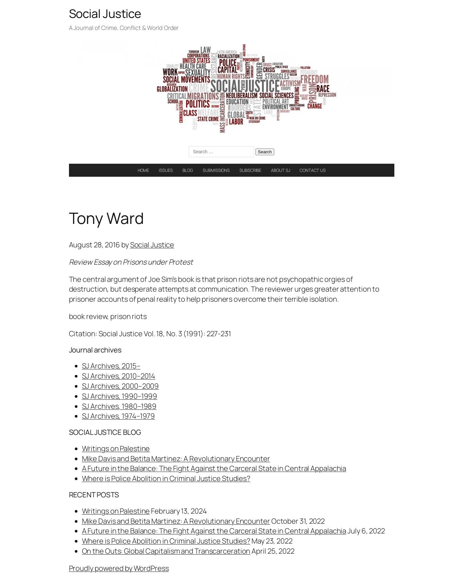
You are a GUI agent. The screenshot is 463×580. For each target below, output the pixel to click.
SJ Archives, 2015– (111, 366)
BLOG (188, 170)
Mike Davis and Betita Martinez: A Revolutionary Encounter (176, 458)
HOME (143, 170)
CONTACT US (312, 170)
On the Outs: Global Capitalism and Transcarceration (166, 551)
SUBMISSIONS (216, 170)
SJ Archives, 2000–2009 (120, 386)
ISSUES (165, 170)
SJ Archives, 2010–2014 (119, 376)
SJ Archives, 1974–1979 (118, 416)
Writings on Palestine (116, 448)
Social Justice (105, 13)
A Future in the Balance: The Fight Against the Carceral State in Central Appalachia (214, 468)
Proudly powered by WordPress (119, 568)
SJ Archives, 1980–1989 (119, 406)
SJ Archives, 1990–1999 (119, 396)
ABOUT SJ (280, 170)
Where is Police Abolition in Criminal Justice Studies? (166, 478)
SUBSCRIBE (250, 170)
